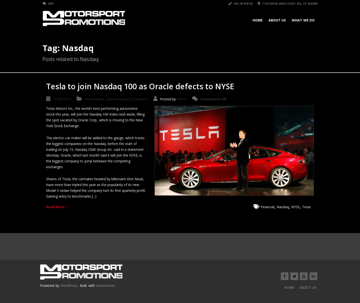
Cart (48, 3)
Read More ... (57, 207)
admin (181, 99)
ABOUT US (277, 20)
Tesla (306, 207)
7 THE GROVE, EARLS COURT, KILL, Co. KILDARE (288, 3)
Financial (267, 207)
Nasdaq (283, 207)
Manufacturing (117, 99)
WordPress (69, 285)
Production (139, 99)
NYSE (295, 207)
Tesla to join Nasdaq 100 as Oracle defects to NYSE (140, 86)
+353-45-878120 (240, 3)
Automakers (94, 99)
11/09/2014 (62, 99)
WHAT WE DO (303, 20)
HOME (258, 20)
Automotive (105, 285)
